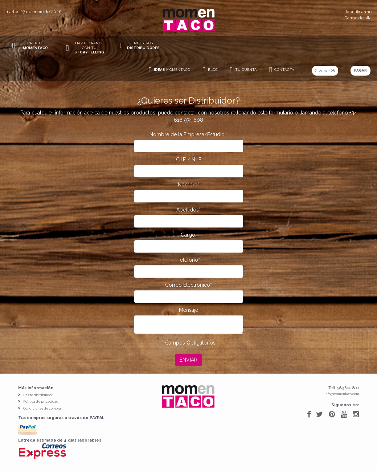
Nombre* (188, 185)
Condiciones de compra (42, 408)
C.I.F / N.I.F (188, 159)
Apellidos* (188, 210)
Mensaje (188, 310)
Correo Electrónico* (188, 285)
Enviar (188, 360)
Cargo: (188, 235)
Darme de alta (358, 17)
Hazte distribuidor (38, 395)
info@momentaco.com (341, 394)
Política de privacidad (40, 401)
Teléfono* (188, 260)
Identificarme (359, 11)
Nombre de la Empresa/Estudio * (188, 134)
